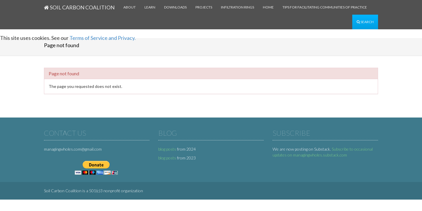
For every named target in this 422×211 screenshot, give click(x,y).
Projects (203, 7)
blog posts (167, 149)
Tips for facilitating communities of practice (325, 7)
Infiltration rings (237, 7)
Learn (149, 7)
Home (268, 7)
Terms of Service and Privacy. (102, 38)
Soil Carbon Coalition (79, 7)
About (129, 7)
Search (365, 22)
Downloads (175, 7)
